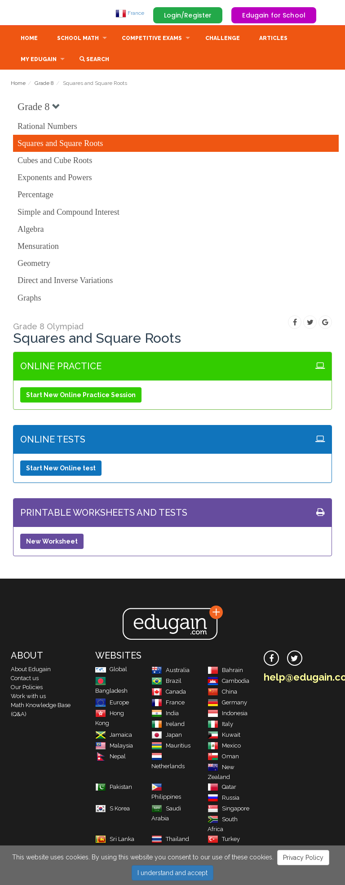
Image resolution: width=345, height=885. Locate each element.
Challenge (222, 39)
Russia (223, 798)
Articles (273, 39)
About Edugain (31, 670)
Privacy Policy (303, 857)
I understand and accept (172, 872)
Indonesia (228, 714)
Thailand (170, 839)
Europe (112, 703)
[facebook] (271, 659)
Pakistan (113, 787)
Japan (166, 735)
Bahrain (225, 671)
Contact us (25, 679)
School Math (78, 39)
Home (29, 39)
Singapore (228, 809)
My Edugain (39, 60)
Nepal (110, 757)
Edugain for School (273, 15)
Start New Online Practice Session (81, 395)
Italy (220, 724)
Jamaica (113, 735)
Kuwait (224, 735)
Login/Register (188, 15)
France (129, 13)
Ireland (168, 724)
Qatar (222, 787)
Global (111, 670)
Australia (170, 671)
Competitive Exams (152, 39)
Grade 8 (44, 84)
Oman (223, 757)
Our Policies (27, 688)
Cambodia (228, 681)
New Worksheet (52, 542)
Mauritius (170, 746)
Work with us (28, 697)
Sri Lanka (114, 839)
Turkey (224, 839)
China (222, 692)
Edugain (44, 13)
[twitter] (294, 659)
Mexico (224, 746)
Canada (168, 692)
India (165, 714)
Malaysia (114, 746)
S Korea (112, 809)
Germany (227, 703)
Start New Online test (61, 469)
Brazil (166, 681)
